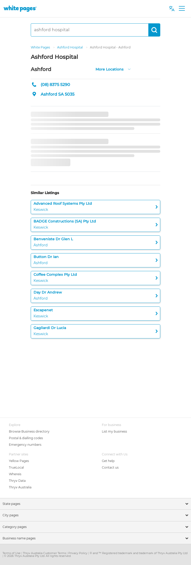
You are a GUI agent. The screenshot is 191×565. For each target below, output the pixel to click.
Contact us (110, 467)
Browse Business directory (29, 431)
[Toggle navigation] (181, 8)
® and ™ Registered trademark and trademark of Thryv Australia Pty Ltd (138, 553)
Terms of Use (12, 553)
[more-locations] (129, 68)
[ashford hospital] (89, 30)
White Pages (41, 47)
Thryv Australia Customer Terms (45, 553)
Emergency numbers (25, 445)
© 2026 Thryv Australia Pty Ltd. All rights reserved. (37, 556)
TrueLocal (16, 467)
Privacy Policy (78, 553)
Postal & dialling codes (26, 438)
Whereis (15, 474)
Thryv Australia (20, 487)
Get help (108, 461)
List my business (114, 431)
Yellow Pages (19, 461)
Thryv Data (17, 481)
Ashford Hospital (70, 47)
